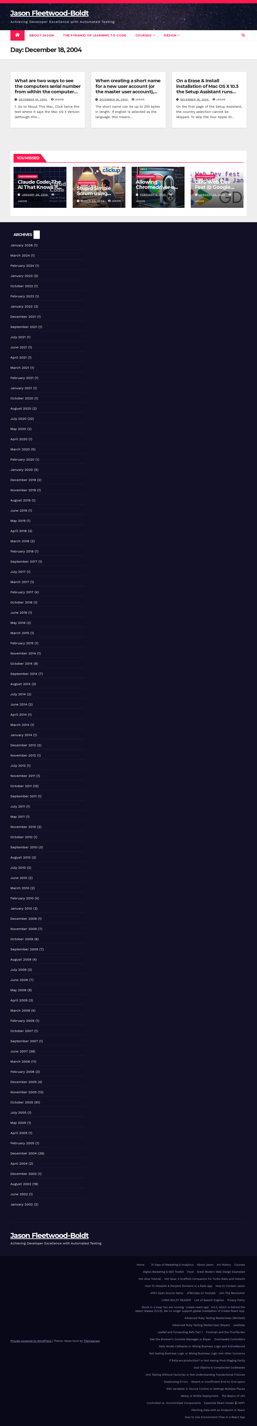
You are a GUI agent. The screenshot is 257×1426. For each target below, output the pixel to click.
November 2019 (23, 490)
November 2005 (23, 1092)
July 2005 (18, 1112)
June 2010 (18, 878)
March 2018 (19, 541)
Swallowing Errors (176, 1381)
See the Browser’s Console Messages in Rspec (180, 1339)
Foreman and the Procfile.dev (225, 1332)
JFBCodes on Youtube (201, 1293)
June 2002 (19, 1194)
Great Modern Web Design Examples (221, 1271)
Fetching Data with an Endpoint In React (218, 1410)
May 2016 (17, 623)
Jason (57, 99)
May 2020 (18, 429)
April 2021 (18, 357)
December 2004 (23, 1153)
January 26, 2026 (35, 194)
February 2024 (22, 266)
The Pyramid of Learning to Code (94, 35)
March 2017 (19, 582)
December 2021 (23, 317)
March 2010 (19, 888)
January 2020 (21, 470)
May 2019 (17, 521)
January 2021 (21, 388)
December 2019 (23, 480)
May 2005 (18, 1123)
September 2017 (23, 561)
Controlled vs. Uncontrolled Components (174, 1403)
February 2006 (22, 1072)
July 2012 (18, 766)
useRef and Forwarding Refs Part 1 (180, 1332)
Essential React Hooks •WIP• (224, 1403)
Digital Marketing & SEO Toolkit (163, 1271)
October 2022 (21, 286)
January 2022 (21, 306)
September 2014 (23, 674)
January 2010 (21, 908)
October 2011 (21, 786)
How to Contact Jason (230, 1286)
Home (140, 1264)
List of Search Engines (209, 1300)
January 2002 (21, 1204)
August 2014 (20, 684)
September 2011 (23, 796)
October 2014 (21, 664)
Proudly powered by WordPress (31, 1340)
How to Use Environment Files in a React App (215, 1417)
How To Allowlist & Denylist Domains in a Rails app (178, 1286)
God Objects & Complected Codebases (219, 1367)
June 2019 (18, 510)
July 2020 (18, 419)
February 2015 (22, 643)
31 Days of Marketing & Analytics (172, 1264)
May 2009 (18, 990)
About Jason (41, 35)
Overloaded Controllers (229, 1339)
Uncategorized (28, 176)
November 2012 (23, 755)
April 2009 (18, 1000)
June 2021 (18, 347)
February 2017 (22, 592)
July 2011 (17, 806)
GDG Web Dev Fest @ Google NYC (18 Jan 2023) (216, 187)
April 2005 (18, 1133)
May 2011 (17, 817)
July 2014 (18, 694)
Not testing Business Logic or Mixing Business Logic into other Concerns (197, 1353)
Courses (145, 35)
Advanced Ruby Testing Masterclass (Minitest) (215, 1318)
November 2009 (23, 929)
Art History (224, 1264)
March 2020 (20, 449)
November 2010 (23, 827)
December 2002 (23, 1174)
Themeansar (92, 1340)
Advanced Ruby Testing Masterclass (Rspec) (201, 1325)
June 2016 (18, 613)
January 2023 (21, 276)
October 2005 (21, 1102)
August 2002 (20, 1184)
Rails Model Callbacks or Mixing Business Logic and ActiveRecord (202, 1346)
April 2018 (18, 531)
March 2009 (20, 1010)
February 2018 (22, 551)
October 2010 (21, 837)
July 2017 (18, 572)
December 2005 (23, 1082)
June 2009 (19, 980)
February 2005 (22, 1143)
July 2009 (18, 970)
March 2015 (19, 633)
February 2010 (22, 898)
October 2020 (21, 398)
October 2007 (21, 1031)
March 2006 (20, 1061)
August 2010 (20, 857)
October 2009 (21, 939)
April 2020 (18, 439)
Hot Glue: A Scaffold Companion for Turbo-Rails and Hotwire (204, 1278)
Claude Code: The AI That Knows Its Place (39, 187)
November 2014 (23, 653)
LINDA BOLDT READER (176, 1300)
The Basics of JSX (233, 1395)
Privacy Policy (236, 1300)
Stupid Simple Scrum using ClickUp (94, 193)
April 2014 (18, 715)
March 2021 (19, 368)
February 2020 (22, 459)
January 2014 (21, 735)
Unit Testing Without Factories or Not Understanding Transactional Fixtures (195, 1374)
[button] (243, 35)
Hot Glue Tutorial (149, 1278)
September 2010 (23, 847)
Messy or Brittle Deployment (199, 1395)
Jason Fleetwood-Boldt (49, 13)
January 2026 (21, 245)
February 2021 (22, 378)
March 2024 (20, 255)
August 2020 (20, 408)
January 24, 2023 (212, 194)
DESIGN (172, 35)
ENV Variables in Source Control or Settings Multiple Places (206, 1388)
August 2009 (20, 959)
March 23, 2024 (93, 200)
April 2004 (18, 1163)
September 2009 (24, 949)
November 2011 (22, 776)
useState (239, 1325)
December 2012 (23, 745)
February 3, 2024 (153, 194)
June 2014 (18, 704)
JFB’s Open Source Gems (166, 1293)
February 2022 (22, 296)
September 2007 (24, 1041)
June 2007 (19, 1051)
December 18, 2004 (33, 99)
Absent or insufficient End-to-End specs (218, 1381)
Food (190, 1271)
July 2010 (18, 868)
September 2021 (23, 327)
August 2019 (20, 500)
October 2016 (21, 602)
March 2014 (19, 725)
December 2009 (23, 919)
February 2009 (22, 1021)
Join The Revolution (232, 1293)
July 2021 (18, 337)
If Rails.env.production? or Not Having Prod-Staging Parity (207, 1360)
